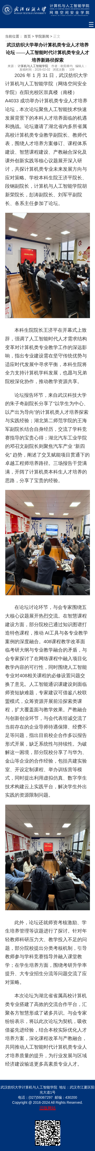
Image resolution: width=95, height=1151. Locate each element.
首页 (27, 36)
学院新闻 (42, 36)
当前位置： (14, 36)
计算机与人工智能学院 (33, 66)
